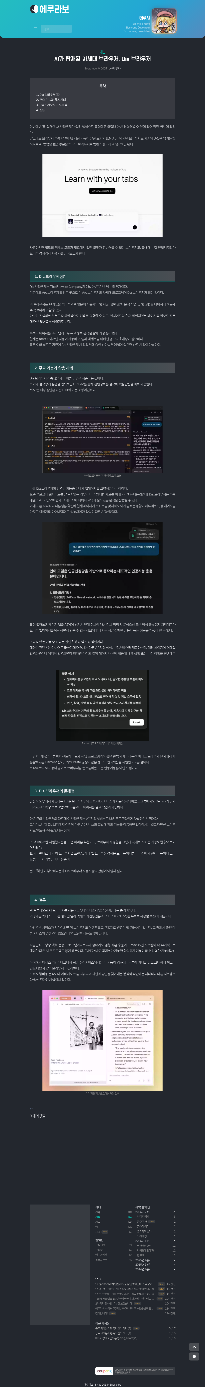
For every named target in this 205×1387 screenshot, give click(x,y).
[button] (146, 21)
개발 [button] (102, 51)
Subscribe (115, 1384)
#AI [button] (32, 1109)
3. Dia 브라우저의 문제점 (51, 105)
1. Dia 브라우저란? (48, 94)
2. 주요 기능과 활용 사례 (51, 99)
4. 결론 (40, 110)
